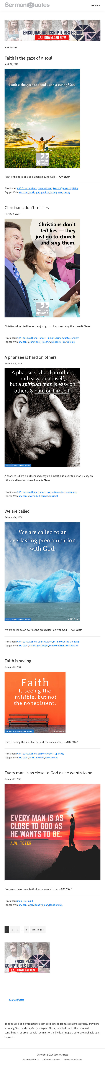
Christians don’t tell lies (27, 207)
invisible (40, 757)
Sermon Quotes (16, 999)
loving (53, 192)
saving (67, 192)
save (60, 192)
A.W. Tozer (22, 188)
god (37, 192)
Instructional (45, 188)
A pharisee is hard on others (31, 357)
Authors (32, 188)
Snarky (75, 337)
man (19, 900)
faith (31, 192)
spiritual (53, 495)
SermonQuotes (60, 188)
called (32, 645)
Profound (28, 900)
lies (63, 341)
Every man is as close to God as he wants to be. (49, 773)
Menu (97, 5)
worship (70, 341)
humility (33, 495)
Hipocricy (45, 341)
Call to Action (45, 641)
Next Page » (37, 930)
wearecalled (72, 645)
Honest (42, 337)
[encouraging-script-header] (52, 22)
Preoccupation (56, 645)
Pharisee (43, 495)
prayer (45, 645)
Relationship (56, 904)
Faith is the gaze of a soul (28, 58)
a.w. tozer (23, 192)
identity (38, 904)
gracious (45, 192)
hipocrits (56, 341)
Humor (50, 337)
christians (34, 341)
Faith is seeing (18, 661)
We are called (17, 511)
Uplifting (74, 188)
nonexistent (51, 757)
